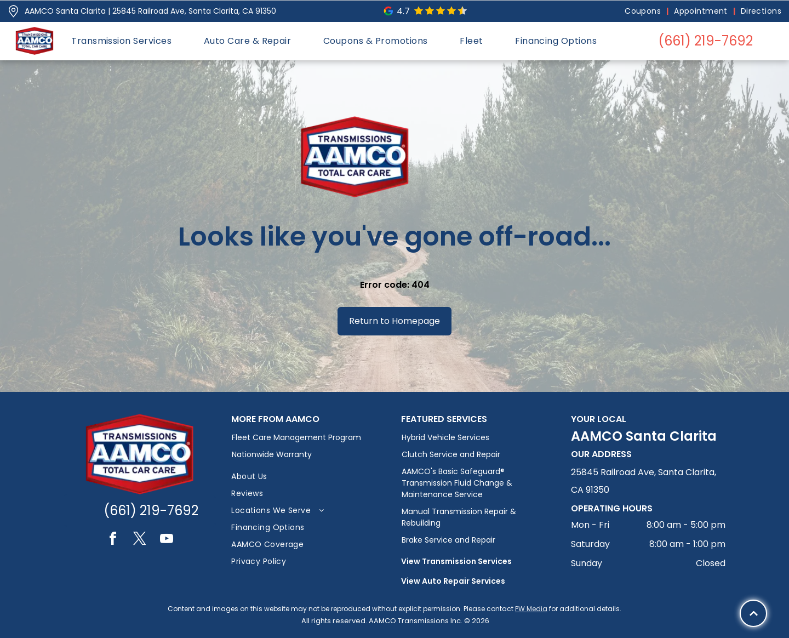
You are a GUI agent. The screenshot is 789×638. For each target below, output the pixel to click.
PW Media (531, 608)
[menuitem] (643, 11)
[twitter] (140, 540)
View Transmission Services (456, 561)
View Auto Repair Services (453, 581)
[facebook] (113, 540)
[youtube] (167, 540)
